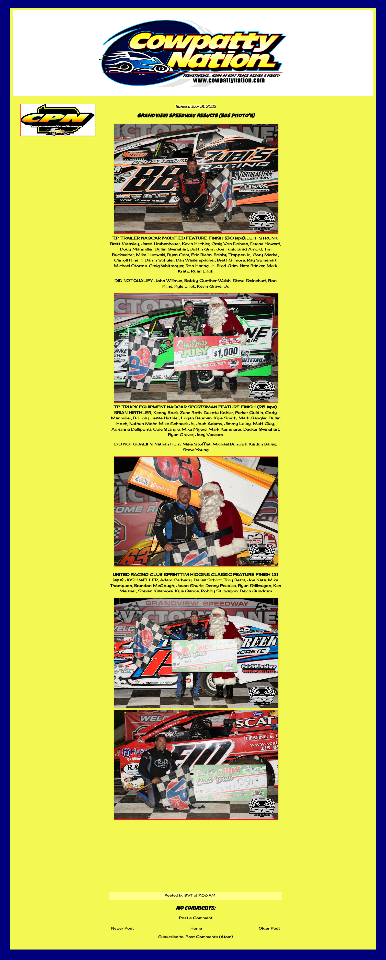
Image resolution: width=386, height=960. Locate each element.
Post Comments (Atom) (209, 936)
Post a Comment (195, 917)
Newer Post (122, 928)
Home (196, 928)
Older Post (269, 928)
